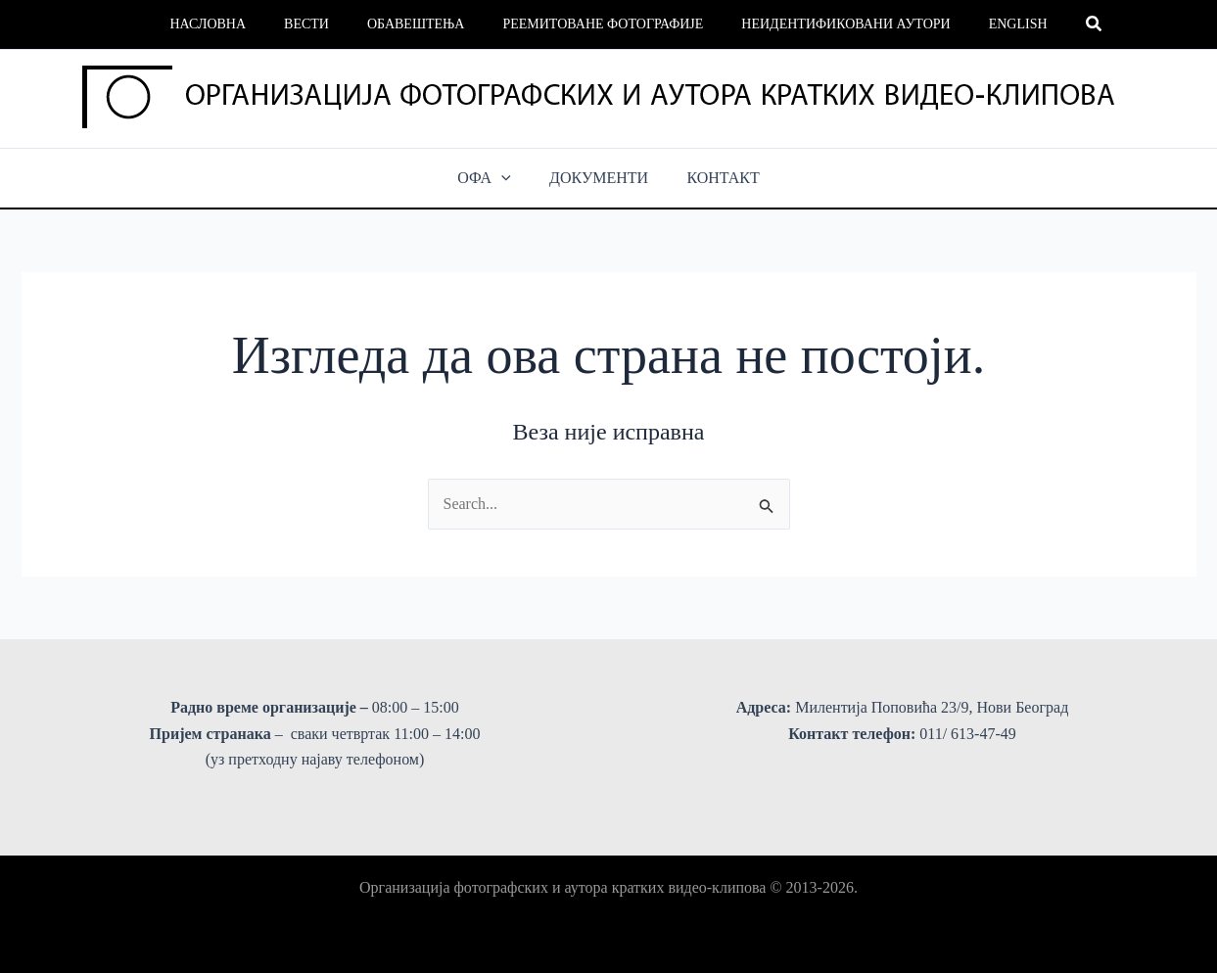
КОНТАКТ (715, 177)
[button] (1062, 24)
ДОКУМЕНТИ (598, 177)
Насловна (235, 24)
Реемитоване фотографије (597, 24)
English (990, 24)
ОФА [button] (492, 178)
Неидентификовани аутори (830, 24)
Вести (323, 24)
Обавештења (421, 24)
